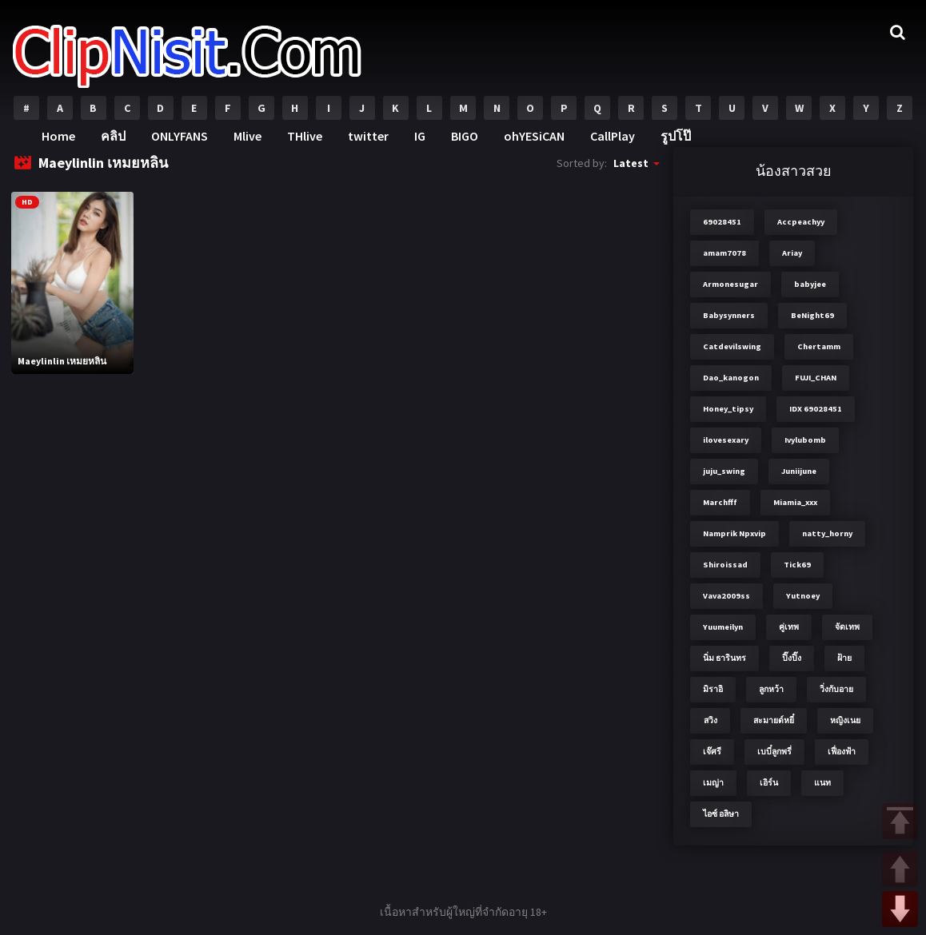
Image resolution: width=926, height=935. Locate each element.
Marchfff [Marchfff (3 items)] (720, 502)
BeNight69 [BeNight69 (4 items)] (812, 315)
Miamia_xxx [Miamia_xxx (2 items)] (795, 502)
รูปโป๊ (676, 136)
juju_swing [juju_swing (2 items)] (724, 471)
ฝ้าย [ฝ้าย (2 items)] (844, 658)
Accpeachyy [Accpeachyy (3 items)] (800, 222)
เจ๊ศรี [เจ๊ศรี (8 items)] (712, 751)
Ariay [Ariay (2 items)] (792, 253)
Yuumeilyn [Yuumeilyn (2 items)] (723, 627)
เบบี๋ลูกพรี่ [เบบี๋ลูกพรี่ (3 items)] (774, 751)
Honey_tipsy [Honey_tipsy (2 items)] (728, 409)
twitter (368, 136)
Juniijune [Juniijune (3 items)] (798, 471)
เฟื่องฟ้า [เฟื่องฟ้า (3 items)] (842, 751)
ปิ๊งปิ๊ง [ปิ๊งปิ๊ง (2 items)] (791, 658)
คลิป (113, 136)
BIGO (464, 136)
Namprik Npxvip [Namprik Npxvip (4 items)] (734, 533)
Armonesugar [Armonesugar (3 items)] (730, 284)
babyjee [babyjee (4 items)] (810, 284)
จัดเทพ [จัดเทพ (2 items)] (847, 627)
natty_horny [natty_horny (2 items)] (827, 533)
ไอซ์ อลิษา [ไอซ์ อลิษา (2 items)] (721, 814)
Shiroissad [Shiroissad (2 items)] (725, 564)
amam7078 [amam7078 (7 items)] (724, 253)
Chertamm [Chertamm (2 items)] (818, 346)
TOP (900, 821)
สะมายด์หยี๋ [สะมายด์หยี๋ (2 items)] (773, 720)
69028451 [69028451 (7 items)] (722, 222)
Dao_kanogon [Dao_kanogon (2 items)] (731, 377)
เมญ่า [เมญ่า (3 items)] (713, 783)
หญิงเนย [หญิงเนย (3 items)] (845, 720)
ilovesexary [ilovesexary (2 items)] (725, 440)
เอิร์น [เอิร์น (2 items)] (769, 783)
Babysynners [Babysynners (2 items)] (729, 315)
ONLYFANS (179, 136)
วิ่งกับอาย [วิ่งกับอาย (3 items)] (836, 689)
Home (58, 136)
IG (419, 136)
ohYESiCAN (534, 136)
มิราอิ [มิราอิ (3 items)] (713, 689)
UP (900, 869)
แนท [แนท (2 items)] (822, 783)
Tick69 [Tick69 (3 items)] (797, 564)
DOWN (900, 909)
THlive (304, 136)
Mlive (247, 136)
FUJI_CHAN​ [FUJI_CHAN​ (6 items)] (815, 377)
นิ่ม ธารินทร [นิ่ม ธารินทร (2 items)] (724, 658)
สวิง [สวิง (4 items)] (710, 720)
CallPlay (612, 136)
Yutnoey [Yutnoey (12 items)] (803, 596)
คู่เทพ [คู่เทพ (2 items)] (789, 627)
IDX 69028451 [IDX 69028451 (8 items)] (815, 409)
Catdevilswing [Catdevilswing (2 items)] (732, 346)
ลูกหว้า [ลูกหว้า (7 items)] (771, 689)
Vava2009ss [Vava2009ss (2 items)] (726, 596)
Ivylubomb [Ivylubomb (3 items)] (805, 440)
